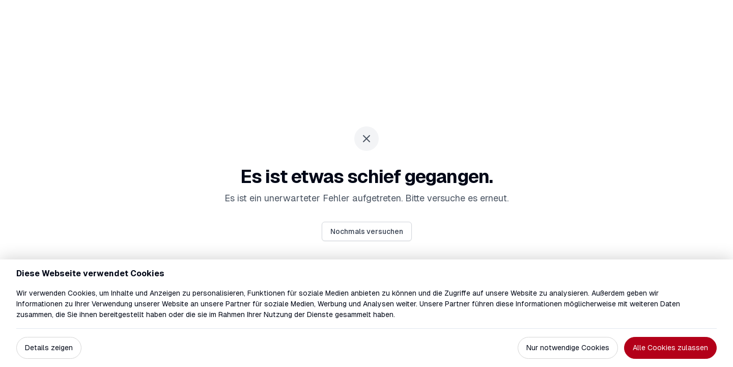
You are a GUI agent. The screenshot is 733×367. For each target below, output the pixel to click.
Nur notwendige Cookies (567, 348)
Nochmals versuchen (366, 231)
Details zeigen (49, 348)
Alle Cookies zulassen (670, 348)
